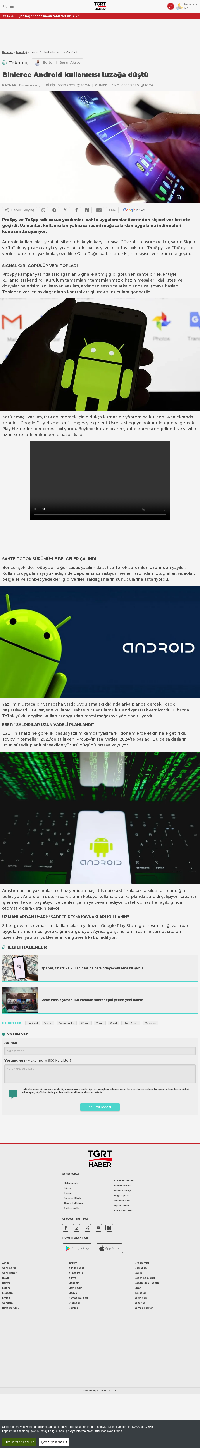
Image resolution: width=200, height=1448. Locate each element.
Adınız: (10, 1043)
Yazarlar (140, 1303)
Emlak (6, 1298)
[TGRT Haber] (100, 6)
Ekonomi (7, 1293)
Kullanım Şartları (124, 1180)
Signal (190, 242)
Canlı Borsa (9, 1268)
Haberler (7, 52)
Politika (73, 1308)
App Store (109, 1248)
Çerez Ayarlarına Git (54, 1442)
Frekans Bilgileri (73, 1198)
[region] (100, 1434)
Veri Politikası (122, 1200)
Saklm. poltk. (71, 1208)
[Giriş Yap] (170, 6)
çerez (74, 1426)
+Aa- (112, 210)
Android (10, 242)
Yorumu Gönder (100, 1107)
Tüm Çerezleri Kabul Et (19, 1442)
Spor (138, 1288)
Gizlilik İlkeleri (122, 1185)
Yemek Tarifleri (144, 1308)
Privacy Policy (122, 1190)
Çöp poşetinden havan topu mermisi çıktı (49, 16)
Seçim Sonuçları (145, 1278)
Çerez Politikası (73, 1203)
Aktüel (6, 1263)
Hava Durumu (10, 1308)
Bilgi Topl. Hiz (122, 1195)
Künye (67, 1188)
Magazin (74, 1283)
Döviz (5, 1278)
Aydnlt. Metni (121, 1205)
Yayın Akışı (141, 1298)
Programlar (142, 1263)
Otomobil (74, 1303)
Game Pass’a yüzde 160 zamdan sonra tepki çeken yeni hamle (91, 1000)
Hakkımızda (71, 1183)
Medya (73, 1293)
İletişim (68, 1193)
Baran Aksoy (70, 62)
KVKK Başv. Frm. (123, 1210)
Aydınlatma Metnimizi (85, 1431)
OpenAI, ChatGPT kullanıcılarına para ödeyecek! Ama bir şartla (91, 968)
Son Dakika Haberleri (148, 1283)
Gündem (7, 1303)
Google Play (77, 1248)
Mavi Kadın (75, 1288)
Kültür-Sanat (76, 1268)
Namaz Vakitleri (78, 1298)
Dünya (6, 1283)
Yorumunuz (37, 1060)
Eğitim (6, 1288)
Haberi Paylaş (19, 210)
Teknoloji (21, 52)
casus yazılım (81, 567)
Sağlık (138, 1273)
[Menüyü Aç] (12, 6)
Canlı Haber (9, 1273)
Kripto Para (76, 1273)
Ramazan (141, 1268)
